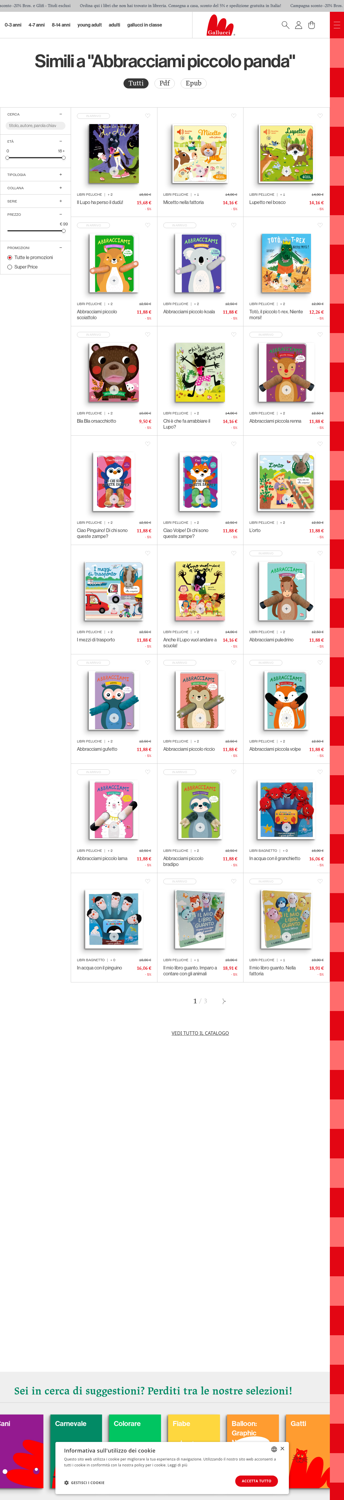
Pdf (164, 83)
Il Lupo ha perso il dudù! (100, 202)
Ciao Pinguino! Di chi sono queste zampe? (102, 533)
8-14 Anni (61, 25)
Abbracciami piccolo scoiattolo (97, 314)
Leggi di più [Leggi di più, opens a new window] (177, 1465)
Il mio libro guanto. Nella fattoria (272, 971)
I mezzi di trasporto (96, 640)
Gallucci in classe (144, 25)
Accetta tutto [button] (256, 1480)
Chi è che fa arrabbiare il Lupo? (186, 424)
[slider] (7, 157)
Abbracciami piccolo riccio (189, 749)
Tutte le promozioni (33, 257)
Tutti (136, 83)
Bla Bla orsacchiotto (96, 421)
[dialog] (172, 1468)
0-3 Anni (13, 25)
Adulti (114, 25)
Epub (194, 83)
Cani (27, 1424)
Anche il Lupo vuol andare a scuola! (190, 642)
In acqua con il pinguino (99, 968)
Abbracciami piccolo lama (102, 858)
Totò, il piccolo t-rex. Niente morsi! (276, 314)
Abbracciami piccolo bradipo (183, 861)
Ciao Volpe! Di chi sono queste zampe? (185, 533)
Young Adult (90, 25)
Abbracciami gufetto (97, 749)
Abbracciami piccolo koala (189, 312)
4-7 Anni (37, 25)
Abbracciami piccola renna (275, 421)
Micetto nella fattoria (183, 202)
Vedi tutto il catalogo (200, 1033)
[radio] (136, 83)
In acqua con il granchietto (274, 858)
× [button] (282, 1449)
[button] (84, 1483)
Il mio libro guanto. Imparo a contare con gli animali (190, 971)
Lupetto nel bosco (267, 202)
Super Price (26, 267)
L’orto (255, 530)
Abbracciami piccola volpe (275, 749)
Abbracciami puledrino (271, 640)
